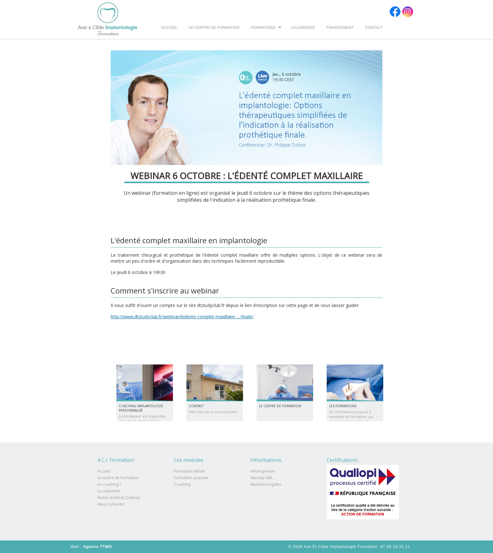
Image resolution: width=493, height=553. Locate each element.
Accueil (169, 27)
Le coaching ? (109, 484)
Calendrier (303, 27)
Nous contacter (111, 504)
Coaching (182, 484)
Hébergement (262, 471)
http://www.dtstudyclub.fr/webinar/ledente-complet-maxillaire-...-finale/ (182, 317)
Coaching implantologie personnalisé (141, 408)
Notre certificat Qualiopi (119, 497)
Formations (263, 27)
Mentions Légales (265, 484)
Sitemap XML (261, 477)
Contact (374, 27)
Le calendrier (109, 491)
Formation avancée (191, 477)
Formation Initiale (189, 471)
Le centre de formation (214, 27)
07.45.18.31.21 (395, 547)
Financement (340, 27)
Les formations (343, 406)
